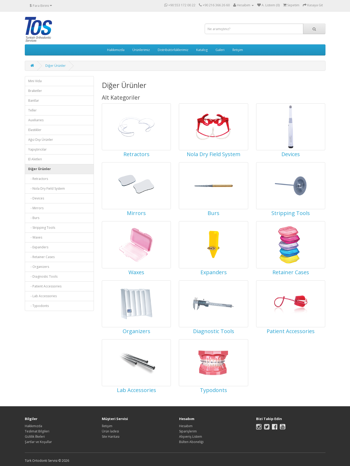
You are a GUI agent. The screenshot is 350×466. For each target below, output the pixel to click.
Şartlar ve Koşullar (38, 442)
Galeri (219, 50)
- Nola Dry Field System (46, 188)
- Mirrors (36, 208)
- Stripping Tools (41, 227)
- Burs (33, 218)
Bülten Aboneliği (191, 442)
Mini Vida (35, 81)
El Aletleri (35, 159)
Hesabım (186, 426)
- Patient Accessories (44, 286)
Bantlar (33, 100)
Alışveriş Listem (190, 436)
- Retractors (38, 178)
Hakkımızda (115, 50)
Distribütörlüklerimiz (173, 50)
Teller (32, 110)
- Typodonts (38, 306)
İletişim (237, 50)
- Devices (36, 198)
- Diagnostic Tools (42, 276)
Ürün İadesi (110, 431)
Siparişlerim (188, 431)
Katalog (202, 50)
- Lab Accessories (42, 296)
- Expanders (38, 247)
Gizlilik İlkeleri (35, 436)
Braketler (35, 90)
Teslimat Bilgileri (37, 431)
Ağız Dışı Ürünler (40, 139)
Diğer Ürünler (55, 65)
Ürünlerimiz (141, 50)
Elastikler (34, 130)
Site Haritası (110, 436)
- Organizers (38, 266)
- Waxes (35, 237)
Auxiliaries (36, 120)
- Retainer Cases (41, 257)
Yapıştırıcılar (37, 149)
